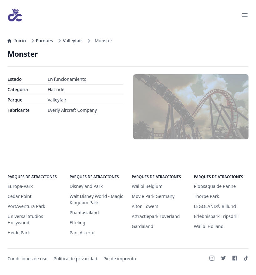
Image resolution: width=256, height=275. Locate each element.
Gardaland (142, 226)
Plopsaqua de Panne (215, 186)
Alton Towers (145, 206)
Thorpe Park (206, 196)
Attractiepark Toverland (156, 216)
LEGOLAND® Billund (215, 206)
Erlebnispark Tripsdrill (216, 216)
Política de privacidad (76, 259)
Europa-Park (20, 186)
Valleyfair (70, 41)
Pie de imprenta (119, 259)
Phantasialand (84, 212)
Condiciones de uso (28, 259)
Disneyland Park (86, 186)
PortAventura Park (26, 206)
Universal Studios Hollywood (25, 219)
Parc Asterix (82, 233)
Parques (42, 41)
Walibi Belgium (147, 186)
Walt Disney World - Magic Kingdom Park (96, 199)
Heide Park (19, 233)
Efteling (77, 223)
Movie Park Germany (153, 196)
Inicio (17, 41)
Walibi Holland (208, 226)
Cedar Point (20, 196)
